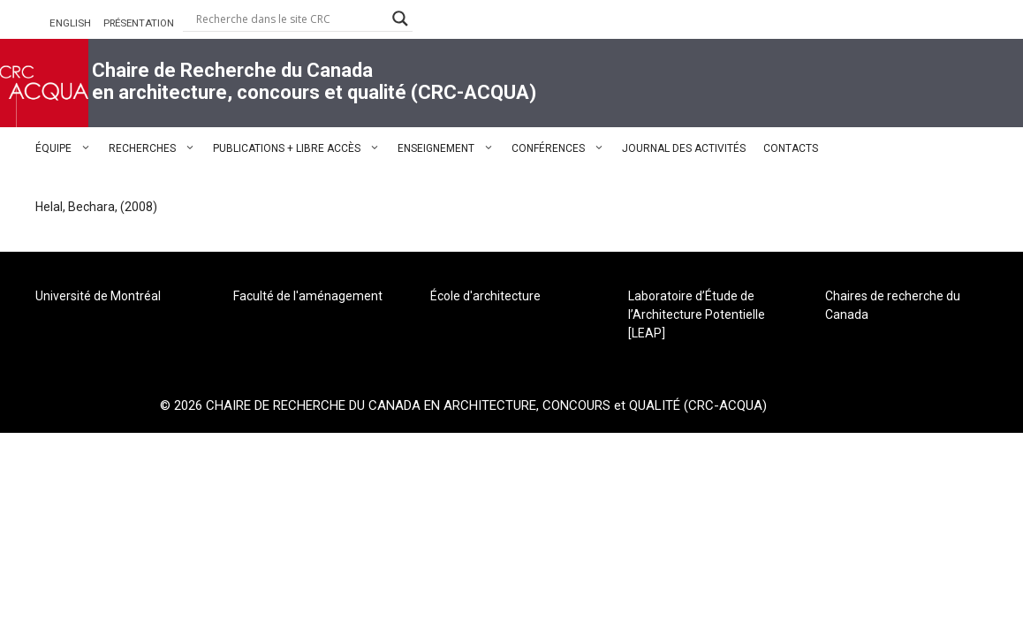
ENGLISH (70, 23)
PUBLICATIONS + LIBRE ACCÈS (301, 148)
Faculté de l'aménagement (308, 296)
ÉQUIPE (67, 148)
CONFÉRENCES (562, 148)
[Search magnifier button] (400, 18)
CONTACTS (790, 148)
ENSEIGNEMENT (450, 148)
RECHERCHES (156, 148)
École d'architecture (485, 296)
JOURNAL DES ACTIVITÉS (684, 148)
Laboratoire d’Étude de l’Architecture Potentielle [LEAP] (696, 314)
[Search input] (289, 18)
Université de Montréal (98, 296)
